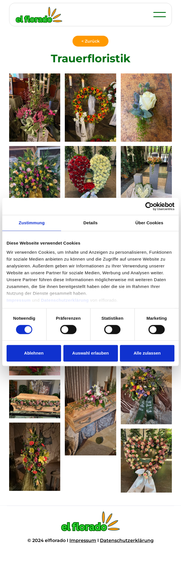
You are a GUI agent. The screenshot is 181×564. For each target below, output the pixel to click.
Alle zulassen (147, 353)
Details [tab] (90, 222)
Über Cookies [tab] (149, 222)
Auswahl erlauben (90, 353)
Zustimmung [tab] (32, 222)
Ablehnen (33, 353)
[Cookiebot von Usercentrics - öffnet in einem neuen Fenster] (149, 206)
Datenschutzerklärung (127, 540)
